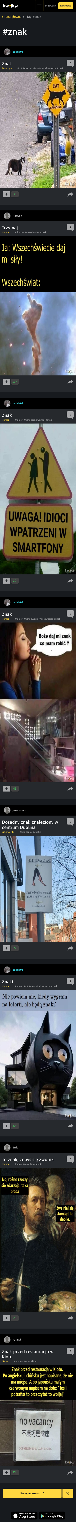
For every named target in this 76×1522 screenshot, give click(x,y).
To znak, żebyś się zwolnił (28, 1159)
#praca (18, 1164)
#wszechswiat (32, 232)
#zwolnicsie (36, 1164)
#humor (18, 420)
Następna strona (32, 1493)
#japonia (18, 1361)
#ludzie (34, 619)
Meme (5, 1361)
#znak (60, 68)
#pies (22, 832)
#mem (26, 68)
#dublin (37, 832)
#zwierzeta (35, 68)
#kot (20, 68)
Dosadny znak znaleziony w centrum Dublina (30, 825)
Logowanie (50, 5)
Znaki (7, 981)
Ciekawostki (8, 832)
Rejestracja (65, 5)
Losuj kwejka (69, 1495)
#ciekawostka (49, 68)
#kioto (34, 1361)
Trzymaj (10, 227)
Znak (7, 63)
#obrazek (19, 232)
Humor (5, 232)
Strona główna (12, 16)
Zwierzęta (7, 68)
